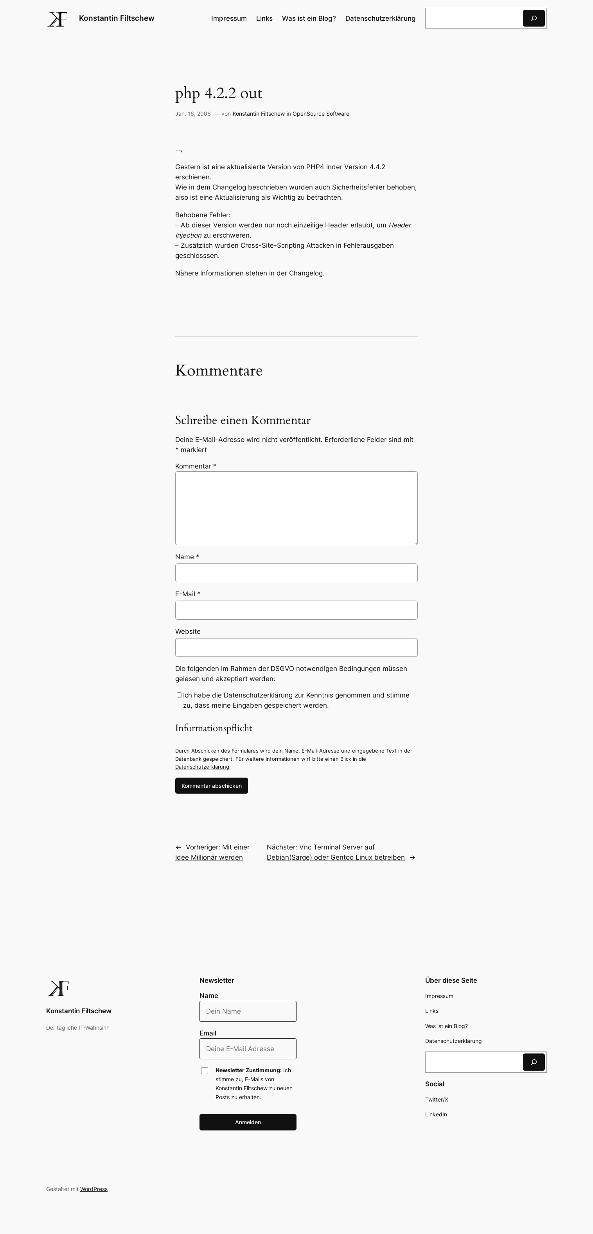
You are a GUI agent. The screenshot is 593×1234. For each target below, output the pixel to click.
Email (207, 1033)
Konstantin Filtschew (117, 18)
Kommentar (196, 466)
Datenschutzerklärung (202, 767)
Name (187, 557)
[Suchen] (534, 18)
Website (188, 631)
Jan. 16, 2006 (193, 113)
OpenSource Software (321, 113)
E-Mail (188, 594)
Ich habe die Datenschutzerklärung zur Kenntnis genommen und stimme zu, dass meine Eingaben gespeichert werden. (296, 700)
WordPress (94, 1189)
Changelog (229, 187)
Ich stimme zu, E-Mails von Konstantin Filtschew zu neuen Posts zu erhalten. (254, 1083)
